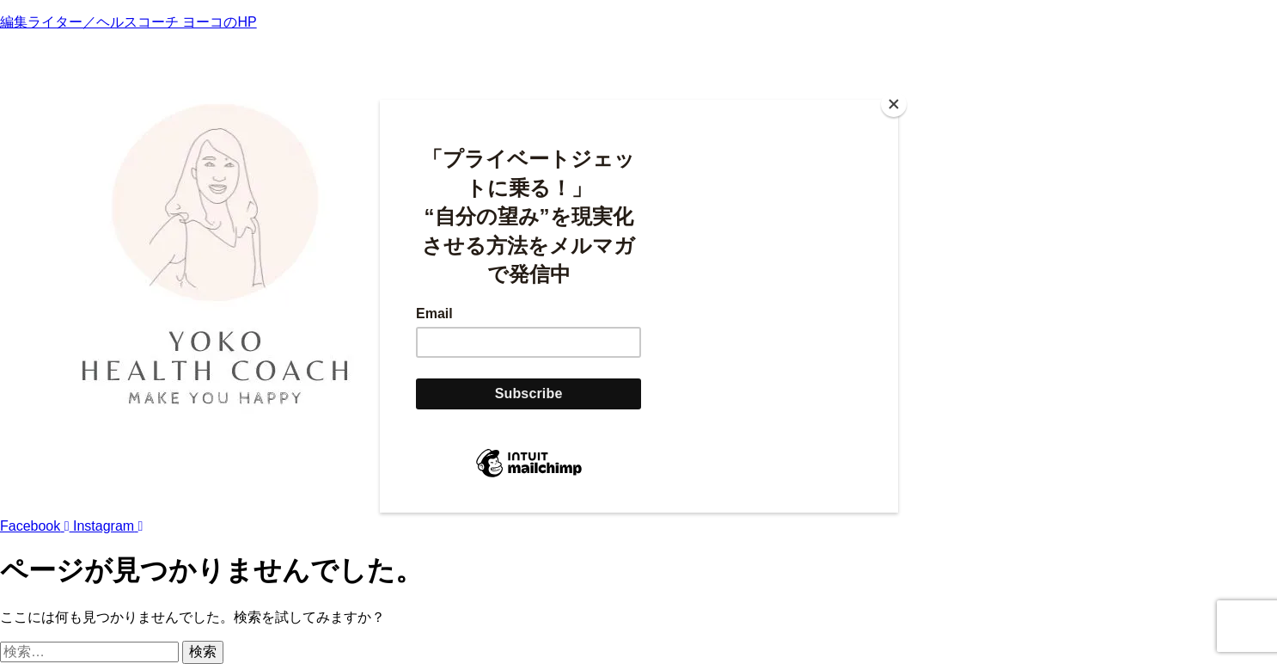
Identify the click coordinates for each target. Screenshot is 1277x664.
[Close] (894, 104)
